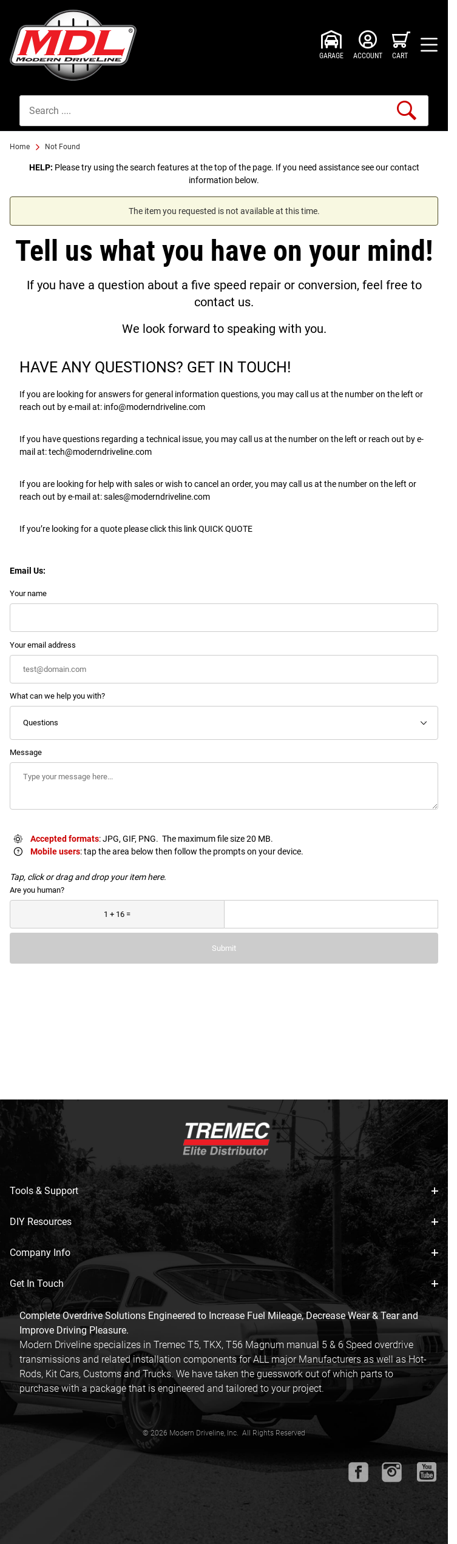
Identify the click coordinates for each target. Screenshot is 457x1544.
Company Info (224, 1252)
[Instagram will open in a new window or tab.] (392, 1472)
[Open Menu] (429, 45)
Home (20, 147)
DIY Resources (224, 1221)
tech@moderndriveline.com (100, 452)
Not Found (62, 147)
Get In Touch (224, 1283)
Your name (28, 593)
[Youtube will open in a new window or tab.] (426, 1471)
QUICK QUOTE (225, 529)
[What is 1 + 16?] (117, 914)
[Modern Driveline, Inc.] (76, 45)
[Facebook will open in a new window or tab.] (358, 1472)
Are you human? (37, 890)
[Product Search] (223, 110)
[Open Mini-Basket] (401, 44)
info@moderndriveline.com (154, 407)
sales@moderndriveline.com (157, 497)
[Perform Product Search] (406, 110)
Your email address (43, 644)
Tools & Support (224, 1191)
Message (26, 752)
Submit (224, 948)
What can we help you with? (57, 695)
